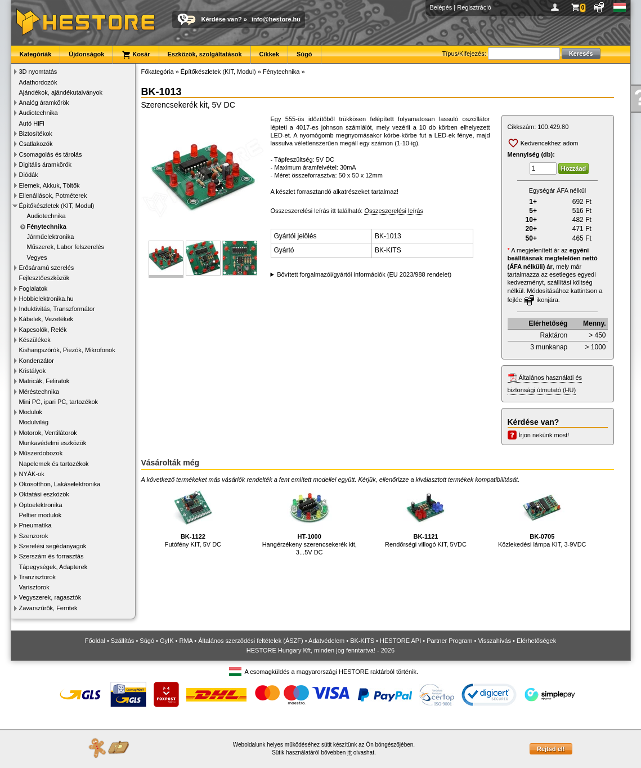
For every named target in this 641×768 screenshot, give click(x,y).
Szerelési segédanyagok (53, 546)
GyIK (166, 640)
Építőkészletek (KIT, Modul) (57, 205)
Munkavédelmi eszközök (53, 443)
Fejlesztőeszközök (44, 277)
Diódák (28, 174)
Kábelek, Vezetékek (46, 319)
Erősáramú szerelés (46, 267)
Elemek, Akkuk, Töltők (49, 185)
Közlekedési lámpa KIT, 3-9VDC (542, 516)
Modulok (31, 412)
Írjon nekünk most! (544, 435)
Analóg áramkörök (44, 102)
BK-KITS (362, 640)
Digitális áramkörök (45, 164)
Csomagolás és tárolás (50, 154)
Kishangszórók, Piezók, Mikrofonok (67, 350)
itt (349, 752)
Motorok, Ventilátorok (48, 432)
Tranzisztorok (37, 577)
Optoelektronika (40, 504)
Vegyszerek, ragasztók (50, 597)
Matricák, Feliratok (44, 381)
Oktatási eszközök (44, 494)
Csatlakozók (36, 143)
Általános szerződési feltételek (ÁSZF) (250, 640)
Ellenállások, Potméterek (53, 195)
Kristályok (32, 370)
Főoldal (95, 640)
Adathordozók (38, 82)
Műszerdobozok (41, 453)
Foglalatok (33, 288)
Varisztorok (34, 587)
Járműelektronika (50, 236)
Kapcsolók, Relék (43, 329)
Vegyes (37, 257)
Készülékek (35, 339)
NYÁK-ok (31, 473)
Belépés (441, 7)
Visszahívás (494, 640)
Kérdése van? (221, 19)
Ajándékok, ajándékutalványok (61, 92)
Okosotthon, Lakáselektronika (60, 484)
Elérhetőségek (536, 640)
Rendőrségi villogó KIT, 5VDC (426, 516)
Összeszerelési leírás (393, 210)
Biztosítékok (35, 133)
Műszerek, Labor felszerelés (66, 246)
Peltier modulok (40, 515)
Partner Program (449, 640)
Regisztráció (474, 7)
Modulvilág (34, 422)
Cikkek (269, 54)
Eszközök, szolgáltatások (205, 54)
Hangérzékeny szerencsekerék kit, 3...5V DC (309, 520)
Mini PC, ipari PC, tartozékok (58, 401)
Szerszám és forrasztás (51, 556)
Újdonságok (86, 54)
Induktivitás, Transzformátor (57, 308)
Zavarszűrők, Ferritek (48, 608)
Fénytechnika (46, 226)
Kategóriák (36, 54)
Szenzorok (33, 535)
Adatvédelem (326, 640)
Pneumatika (35, 525)
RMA (185, 640)
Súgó (304, 54)
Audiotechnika (38, 112)
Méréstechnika (39, 391)
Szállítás (123, 640)
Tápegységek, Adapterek (53, 566)
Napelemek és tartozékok (54, 463)
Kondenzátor (36, 360)
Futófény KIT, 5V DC (193, 516)
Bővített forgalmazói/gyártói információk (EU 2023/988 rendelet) (364, 274)
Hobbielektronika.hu (46, 298)
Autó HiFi (31, 123)
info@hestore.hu (276, 19)
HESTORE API (400, 640)
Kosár (136, 54)
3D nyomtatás (38, 71)
